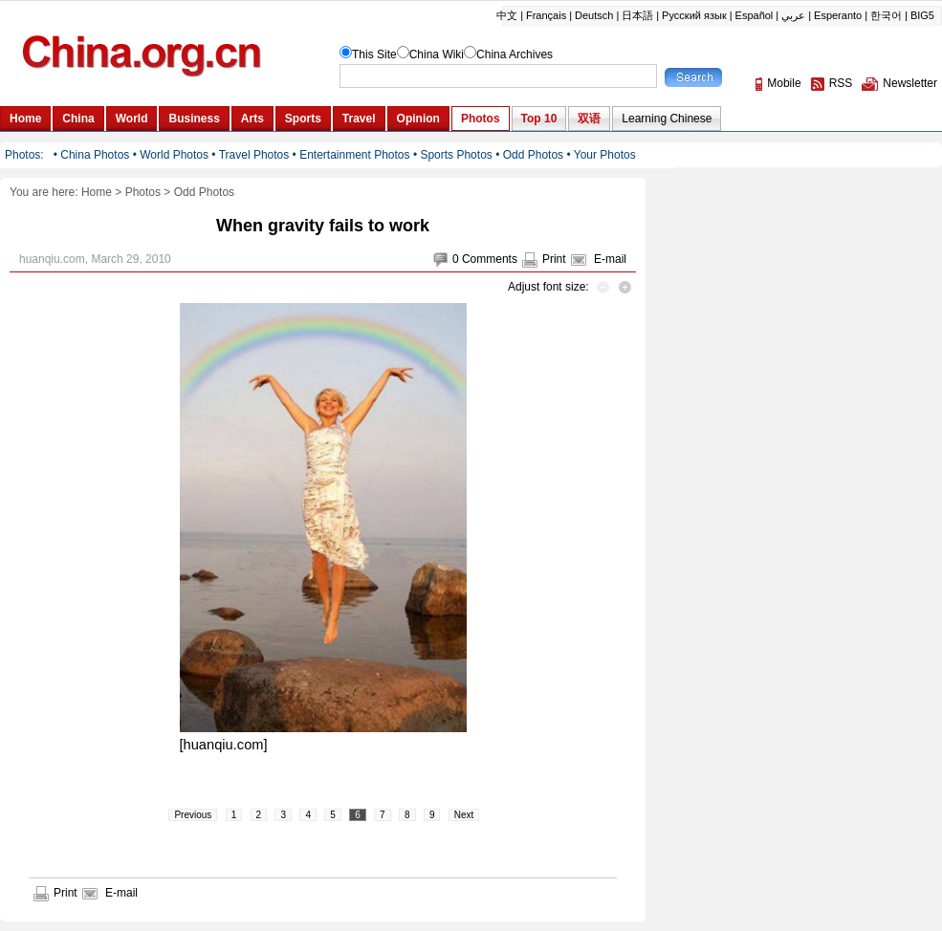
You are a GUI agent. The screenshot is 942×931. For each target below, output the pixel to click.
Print (554, 259)
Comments (489, 259)
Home (96, 192)
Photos (143, 192)
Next (464, 815)
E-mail (610, 259)
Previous (192, 815)
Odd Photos (204, 192)
